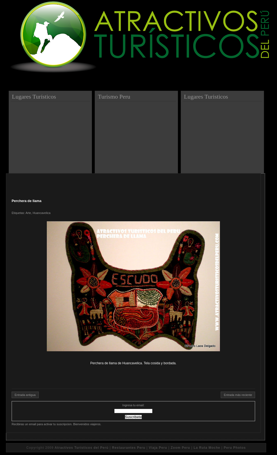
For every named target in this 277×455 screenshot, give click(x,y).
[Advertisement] (51, 135)
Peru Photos (235, 448)
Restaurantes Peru (128, 448)
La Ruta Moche (207, 448)
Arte (28, 212)
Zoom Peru (180, 448)
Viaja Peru (158, 448)
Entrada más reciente (238, 394)
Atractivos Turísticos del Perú (81, 448)
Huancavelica (42, 212)
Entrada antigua (25, 394)
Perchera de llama (26, 201)
